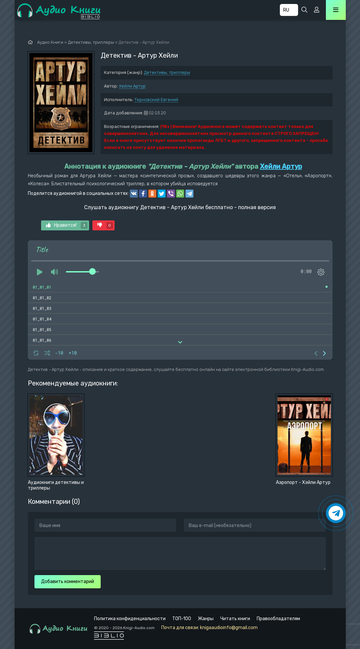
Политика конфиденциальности (130, 618)
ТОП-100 (181, 618)
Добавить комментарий (67, 581)
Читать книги (235, 618)
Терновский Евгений (156, 99)
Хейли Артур (132, 86)
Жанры (206, 618)
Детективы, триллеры (167, 72)
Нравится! (66, 225)
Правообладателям (278, 618)
